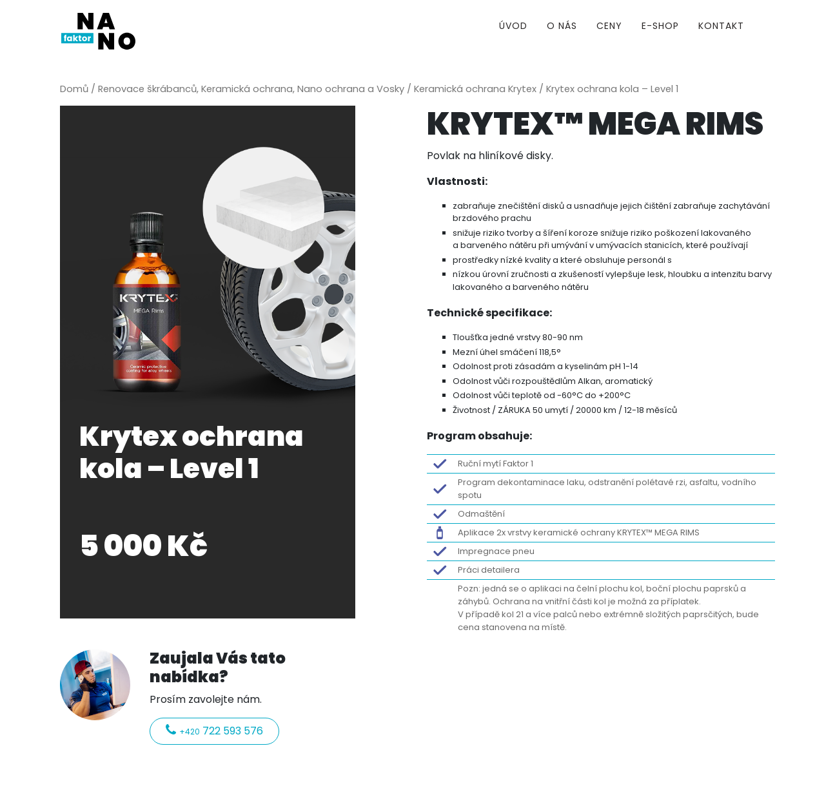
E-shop (660, 25)
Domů (74, 88)
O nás (562, 25)
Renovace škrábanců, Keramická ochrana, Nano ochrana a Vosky (251, 88)
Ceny (609, 25)
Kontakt (721, 25)
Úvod (513, 25)
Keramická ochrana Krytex (475, 88)
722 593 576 (214, 730)
